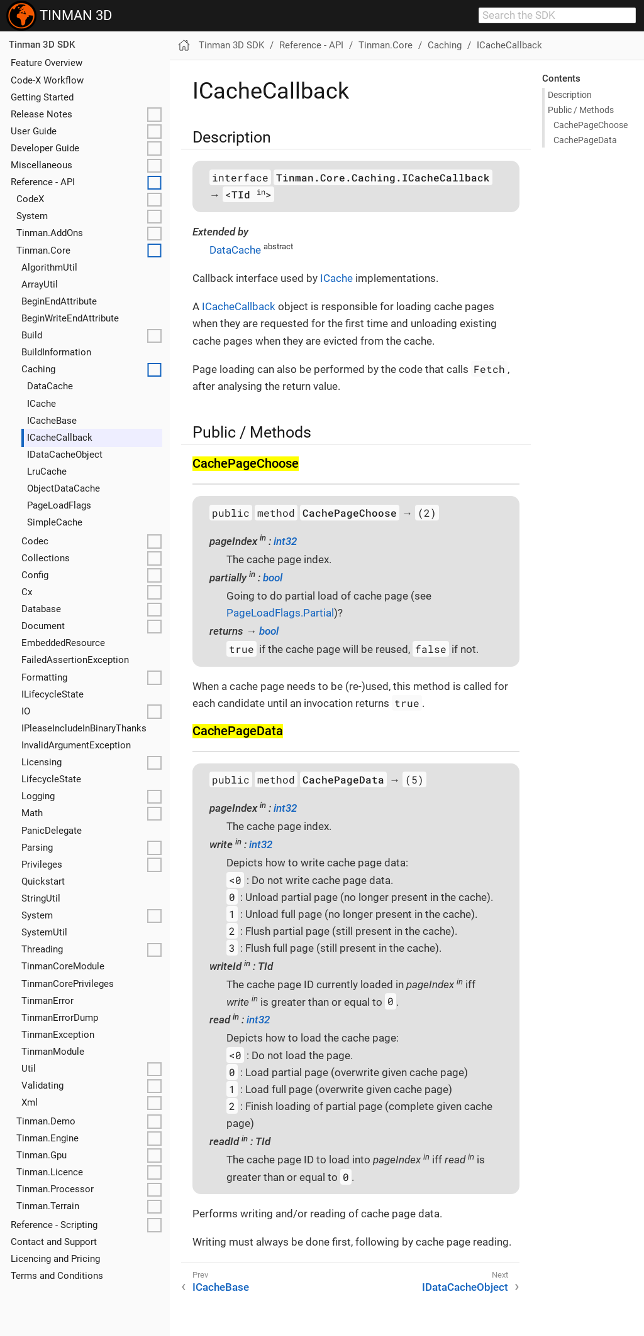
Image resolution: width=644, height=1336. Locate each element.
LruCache (47, 471)
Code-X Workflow (47, 80)
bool (272, 577)
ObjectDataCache (63, 488)
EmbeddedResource (63, 643)
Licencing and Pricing (55, 1258)
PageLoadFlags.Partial (280, 612)
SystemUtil (44, 932)
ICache (41, 403)
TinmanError (47, 1000)
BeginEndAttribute (59, 301)
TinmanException (57, 1034)
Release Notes (41, 114)
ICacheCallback (59, 437)
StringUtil (40, 898)
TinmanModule (52, 1051)
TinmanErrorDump (59, 1017)
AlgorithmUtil (49, 267)
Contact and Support (54, 1241)
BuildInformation (56, 352)
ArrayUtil (39, 284)
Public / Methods (581, 110)
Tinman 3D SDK (42, 44)
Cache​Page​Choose (590, 125)
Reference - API (43, 182)
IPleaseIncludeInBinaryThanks (84, 728)
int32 (285, 541)
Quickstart (43, 881)
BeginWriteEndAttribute (70, 318)
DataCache (50, 386)
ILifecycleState (52, 694)
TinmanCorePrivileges (67, 983)
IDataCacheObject (65, 454)
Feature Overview (46, 62)
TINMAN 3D (59, 16)
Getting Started (42, 97)
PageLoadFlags (59, 505)
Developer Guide (45, 148)
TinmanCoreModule (62, 966)
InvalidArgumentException (76, 745)
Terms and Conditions (57, 1275)
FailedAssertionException (75, 659)
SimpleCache (54, 522)
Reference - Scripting (54, 1225)
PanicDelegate (51, 830)
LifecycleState (51, 779)
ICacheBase (52, 420)
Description (570, 95)
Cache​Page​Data (585, 140)
